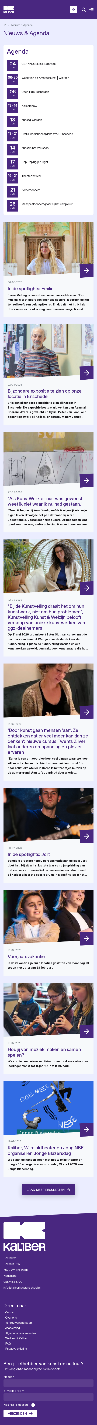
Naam (9, 1377)
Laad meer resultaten (46, 1190)
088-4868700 (13, 1281)
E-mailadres (14, 1391)
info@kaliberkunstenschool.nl (22, 1287)
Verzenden (17, 1413)
